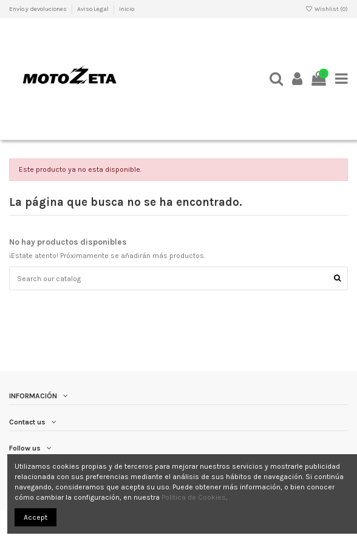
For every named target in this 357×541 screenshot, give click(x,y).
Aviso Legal (93, 9)
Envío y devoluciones (38, 9)
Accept (35, 517)
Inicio (126, 9)
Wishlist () (326, 9)
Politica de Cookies (194, 497)
